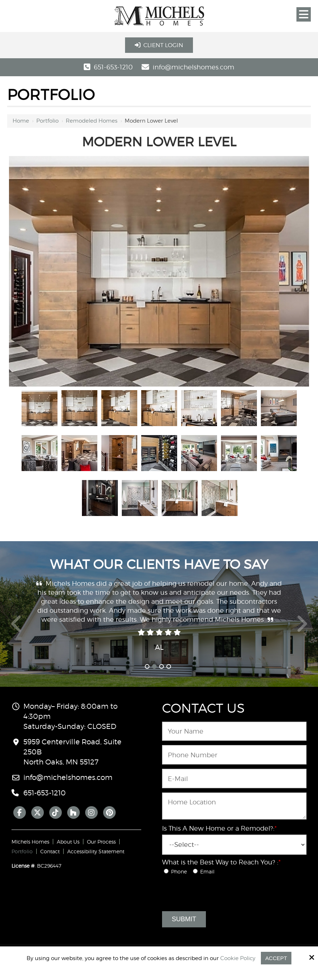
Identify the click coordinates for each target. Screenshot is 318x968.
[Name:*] (234, 731)
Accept (276, 958)
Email (205, 871)
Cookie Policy (237, 958)
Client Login (159, 45)
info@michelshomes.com (193, 67)
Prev (16, 627)
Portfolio (47, 121)
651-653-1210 (113, 67)
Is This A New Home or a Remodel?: (219, 828)
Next (301, 627)
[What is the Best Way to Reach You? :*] (166, 871)
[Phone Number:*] (234, 754)
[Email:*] (234, 778)
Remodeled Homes (91, 121)
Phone (177, 871)
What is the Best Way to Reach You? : (221, 862)
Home (21, 121)
